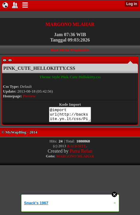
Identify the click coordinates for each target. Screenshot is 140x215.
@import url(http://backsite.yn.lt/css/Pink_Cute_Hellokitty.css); (70, 116)
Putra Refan (81, 153)
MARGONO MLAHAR (70, 24)
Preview (29, 96)
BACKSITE (76, 148)
